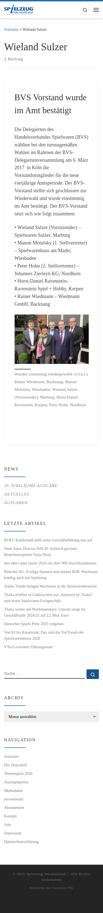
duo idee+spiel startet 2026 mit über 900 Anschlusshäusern (50, 563)
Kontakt (10, 816)
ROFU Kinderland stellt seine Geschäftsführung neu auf (48, 540)
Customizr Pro (62, 887)
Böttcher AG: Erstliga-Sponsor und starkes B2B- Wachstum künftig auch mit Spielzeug (51, 574)
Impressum (12, 833)
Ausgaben (16, 502)
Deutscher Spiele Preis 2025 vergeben (34, 624)
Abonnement (14, 807)
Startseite (11, 29)
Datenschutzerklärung (21, 841)
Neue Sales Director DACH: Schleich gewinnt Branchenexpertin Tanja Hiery (40, 551)
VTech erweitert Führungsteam (28, 647)
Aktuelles (16, 494)
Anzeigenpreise (16, 782)
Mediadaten (13, 790)
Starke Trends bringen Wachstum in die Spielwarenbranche (50, 586)
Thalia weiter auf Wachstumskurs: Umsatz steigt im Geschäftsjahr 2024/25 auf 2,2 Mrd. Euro (44, 612)
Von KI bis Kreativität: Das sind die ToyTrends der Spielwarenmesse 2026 (44, 635)
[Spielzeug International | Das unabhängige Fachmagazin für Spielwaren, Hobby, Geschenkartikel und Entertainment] (18, 9)
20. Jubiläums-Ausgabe (30, 485)
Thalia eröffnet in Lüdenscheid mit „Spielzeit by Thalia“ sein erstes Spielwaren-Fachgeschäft (48, 597)
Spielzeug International (46, 874)
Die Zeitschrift (15, 765)
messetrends (13, 799)
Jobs (7, 824)
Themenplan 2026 (18, 773)
